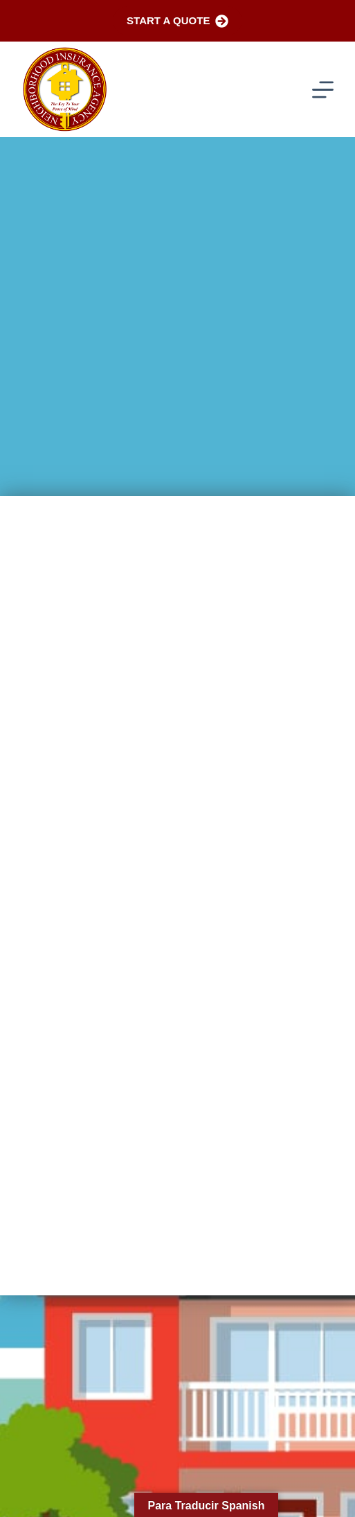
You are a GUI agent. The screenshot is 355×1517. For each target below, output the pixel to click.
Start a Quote (177, 21)
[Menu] (323, 89)
